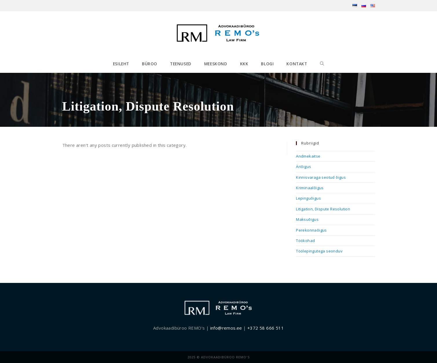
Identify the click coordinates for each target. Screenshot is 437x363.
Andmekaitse (308, 156)
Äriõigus (303, 166)
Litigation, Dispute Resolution (323, 209)
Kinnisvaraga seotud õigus (321, 177)
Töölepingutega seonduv (319, 251)
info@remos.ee (226, 328)
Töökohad (305, 240)
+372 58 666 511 (265, 328)
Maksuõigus (307, 219)
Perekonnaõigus (311, 230)
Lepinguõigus (308, 198)
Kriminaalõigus (310, 187)
